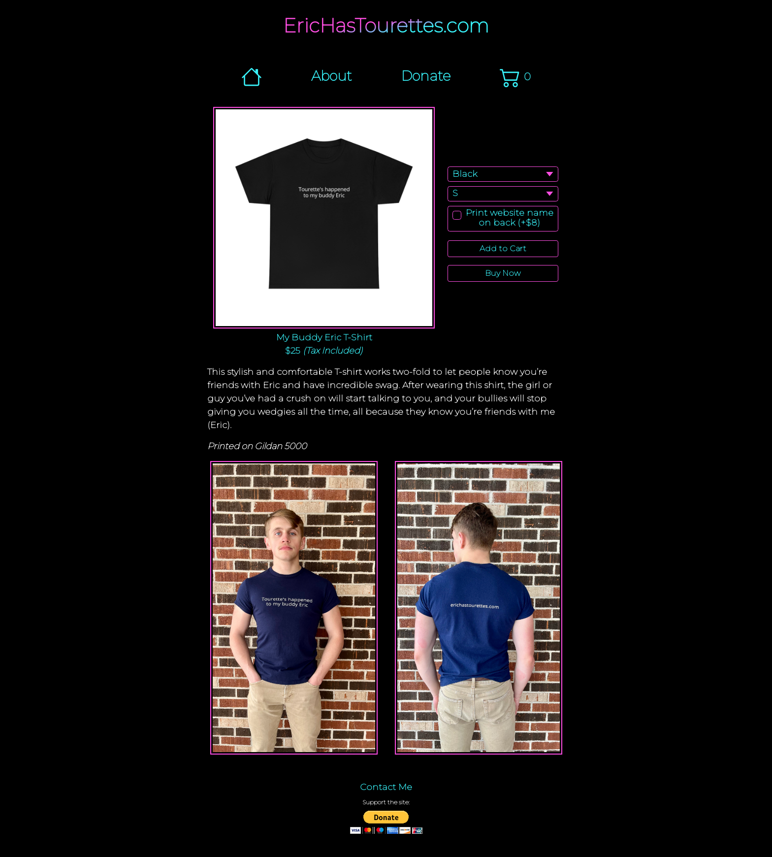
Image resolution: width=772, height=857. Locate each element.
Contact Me (386, 787)
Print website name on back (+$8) (509, 218)
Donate (425, 75)
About (331, 75)
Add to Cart (503, 248)
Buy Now (502, 273)
